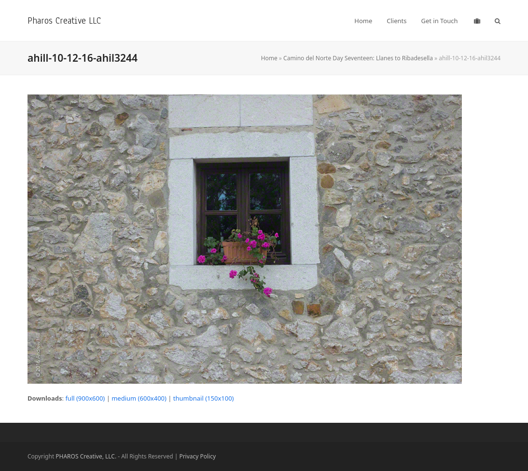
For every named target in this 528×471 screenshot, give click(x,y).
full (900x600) (85, 398)
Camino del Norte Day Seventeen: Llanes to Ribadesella (358, 58)
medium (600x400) (139, 398)
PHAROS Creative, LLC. (86, 456)
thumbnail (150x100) (203, 398)
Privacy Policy (197, 456)
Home (269, 58)
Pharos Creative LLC (64, 20)
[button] (497, 21)
